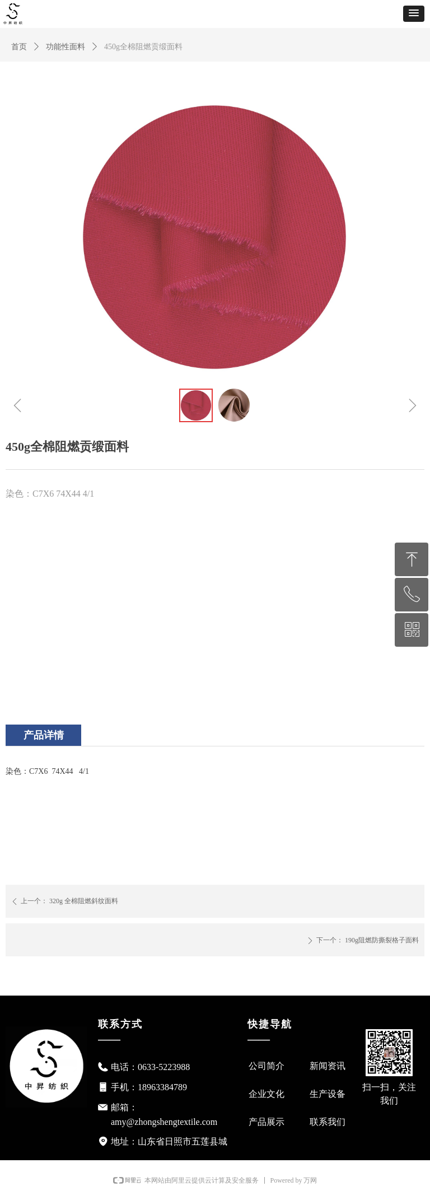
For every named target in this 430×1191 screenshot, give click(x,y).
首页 (19, 47)
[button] (413, 14)
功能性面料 (65, 47)
